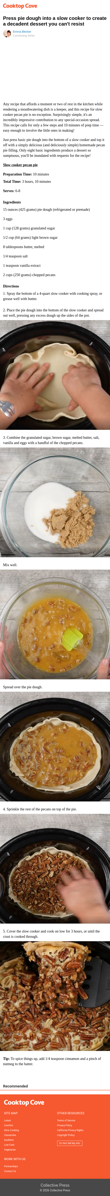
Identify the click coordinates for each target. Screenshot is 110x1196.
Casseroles (10, 1135)
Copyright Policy (66, 1135)
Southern (9, 1140)
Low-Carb (9, 1144)
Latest (7, 1120)
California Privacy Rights (70, 1130)
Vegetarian (10, 1149)
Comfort (8, 1125)
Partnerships (11, 1166)
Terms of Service (66, 1120)
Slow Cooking (11, 1130)
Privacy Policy (64, 1125)
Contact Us (10, 1171)
